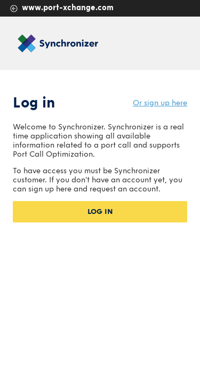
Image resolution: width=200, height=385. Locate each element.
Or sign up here (160, 102)
